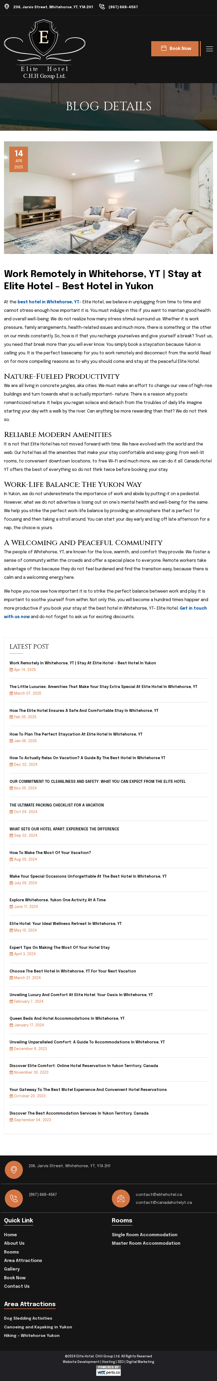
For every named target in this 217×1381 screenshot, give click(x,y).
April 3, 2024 (23, 954)
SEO (121, 1361)
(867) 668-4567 (129, 7)
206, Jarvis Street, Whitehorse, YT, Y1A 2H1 (56, 7)
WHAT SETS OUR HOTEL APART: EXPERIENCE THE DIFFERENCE (64, 829)
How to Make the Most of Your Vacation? (50, 853)
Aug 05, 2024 (23, 859)
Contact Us (17, 1286)
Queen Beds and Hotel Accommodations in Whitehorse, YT (67, 1018)
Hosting (108, 1361)
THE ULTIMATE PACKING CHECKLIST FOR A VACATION (57, 805)
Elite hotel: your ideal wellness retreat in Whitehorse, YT (66, 923)
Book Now (15, 1278)
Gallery (12, 1269)
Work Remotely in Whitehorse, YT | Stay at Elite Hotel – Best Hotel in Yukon (83, 663)
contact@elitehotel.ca (159, 1194)
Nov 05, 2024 (23, 788)
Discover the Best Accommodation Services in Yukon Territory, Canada (79, 1113)
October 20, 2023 (28, 1096)
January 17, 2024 (27, 1025)
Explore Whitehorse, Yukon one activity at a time (58, 900)
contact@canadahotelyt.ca (164, 1202)
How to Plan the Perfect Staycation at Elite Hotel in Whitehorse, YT (76, 734)
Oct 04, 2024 (24, 812)
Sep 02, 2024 (24, 835)
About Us (14, 1243)
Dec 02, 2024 (24, 764)
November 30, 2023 (29, 1072)
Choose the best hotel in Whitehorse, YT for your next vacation (73, 971)
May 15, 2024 (23, 930)
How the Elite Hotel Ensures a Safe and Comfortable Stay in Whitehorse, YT (84, 710)
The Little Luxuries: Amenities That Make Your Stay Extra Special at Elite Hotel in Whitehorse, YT (103, 687)
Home (10, 1235)
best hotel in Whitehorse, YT (49, 302)
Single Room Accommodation (144, 1235)
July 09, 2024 (23, 883)
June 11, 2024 (24, 906)
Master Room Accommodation (146, 1243)
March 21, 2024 (25, 977)
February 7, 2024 (27, 1001)
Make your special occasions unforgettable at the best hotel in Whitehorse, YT (88, 876)
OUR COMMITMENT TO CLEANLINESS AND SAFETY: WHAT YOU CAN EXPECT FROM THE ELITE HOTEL (98, 781)
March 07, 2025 (25, 693)
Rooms (11, 1252)
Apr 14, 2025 (23, 670)
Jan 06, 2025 (23, 740)
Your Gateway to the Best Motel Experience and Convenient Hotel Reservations (88, 1089)
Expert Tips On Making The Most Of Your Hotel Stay (60, 947)
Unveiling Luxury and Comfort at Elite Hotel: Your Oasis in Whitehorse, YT (81, 995)
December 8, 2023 (28, 1049)
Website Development (81, 1361)
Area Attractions (23, 1260)
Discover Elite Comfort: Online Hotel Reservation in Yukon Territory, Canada (84, 1066)
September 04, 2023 (30, 1119)
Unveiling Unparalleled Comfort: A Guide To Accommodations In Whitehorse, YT (87, 1042)
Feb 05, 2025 (23, 717)
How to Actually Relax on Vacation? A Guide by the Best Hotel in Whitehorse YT (87, 758)
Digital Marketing (140, 1361)
